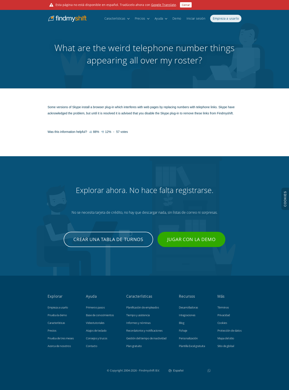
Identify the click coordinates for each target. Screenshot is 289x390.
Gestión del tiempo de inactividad (146, 338)
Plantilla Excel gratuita (192, 346)
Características (114, 20)
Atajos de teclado (96, 330)
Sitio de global (225, 346)
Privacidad (223, 315)
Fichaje (183, 330)
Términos (223, 307)
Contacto (91, 346)
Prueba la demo (57, 315)
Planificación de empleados (142, 307)
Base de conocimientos (100, 315)
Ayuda (159, 20)
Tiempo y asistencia (138, 315)
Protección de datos (229, 330)
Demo (176, 20)
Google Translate (163, 5)
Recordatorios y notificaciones (144, 330)
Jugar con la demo (191, 239)
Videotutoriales (95, 323)
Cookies (222, 323)
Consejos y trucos (96, 338)
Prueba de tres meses (61, 338)
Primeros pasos (95, 307)
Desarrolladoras (188, 307)
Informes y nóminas (138, 323)
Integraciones (187, 315)
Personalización (188, 338)
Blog (181, 323)
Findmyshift (85, 370)
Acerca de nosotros (59, 346)
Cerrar (186, 5)
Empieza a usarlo (226, 20)
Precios (140, 20)
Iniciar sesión (196, 20)
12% (106, 132)
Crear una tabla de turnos (108, 239)
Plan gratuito (134, 346)
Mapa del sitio (225, 338)
